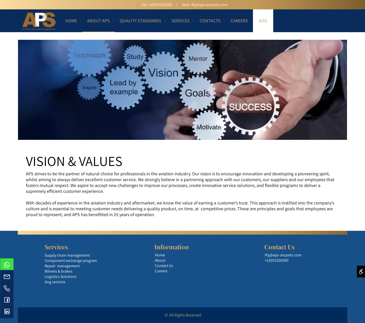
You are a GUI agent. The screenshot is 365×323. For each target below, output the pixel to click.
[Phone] (7, 288)
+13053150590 (160, 4)
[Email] (7, 276)
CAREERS (239, 21)
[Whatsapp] (7, 265)
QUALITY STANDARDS (142, 20)
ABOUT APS (99, 20)
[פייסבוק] (7, 300)
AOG (263, 21)
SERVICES (181, 20)
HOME (71, 21)
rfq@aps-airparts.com (209, 4)
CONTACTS (210, 21)
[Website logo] (39, 20)
